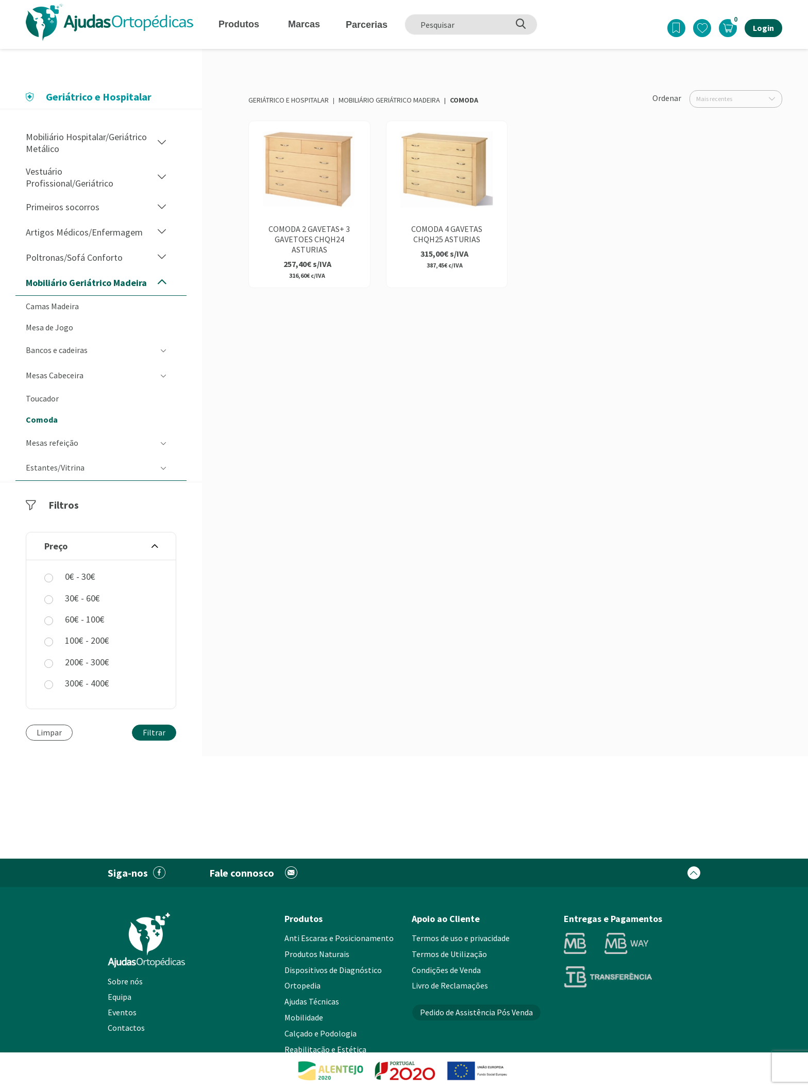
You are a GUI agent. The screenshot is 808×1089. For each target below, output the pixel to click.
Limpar (49, 732)
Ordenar (666, 98)
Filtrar (154, 732)
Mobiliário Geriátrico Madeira (389, 100)
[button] (161, 143)
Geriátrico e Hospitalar (288, 100)
